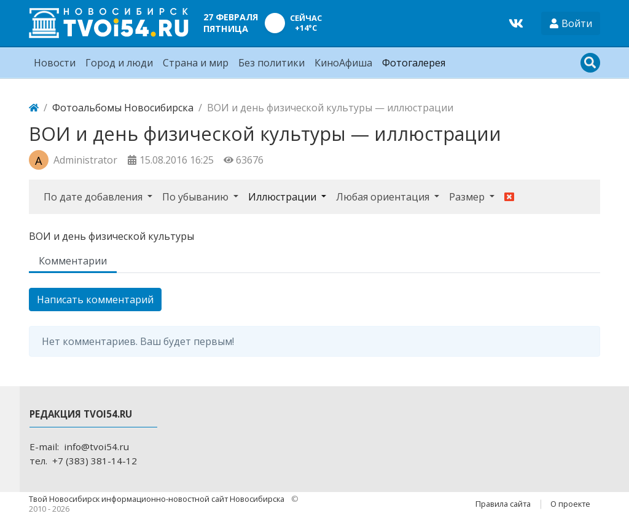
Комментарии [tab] (73, 261)
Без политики (271, 62)
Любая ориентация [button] (384, 197)
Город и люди (119, 62)
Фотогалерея (413, 62)
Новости (55, 62)
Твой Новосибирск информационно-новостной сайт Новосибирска (157, 498)
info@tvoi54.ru (96, 446)
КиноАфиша (343, 62)
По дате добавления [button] (94, 197)
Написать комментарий (95, 299)
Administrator (85, 160)
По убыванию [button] (196, 197)
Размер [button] (468, 197)
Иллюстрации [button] (283, 197)
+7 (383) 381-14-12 (94, 460)
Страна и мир (196, 62)
